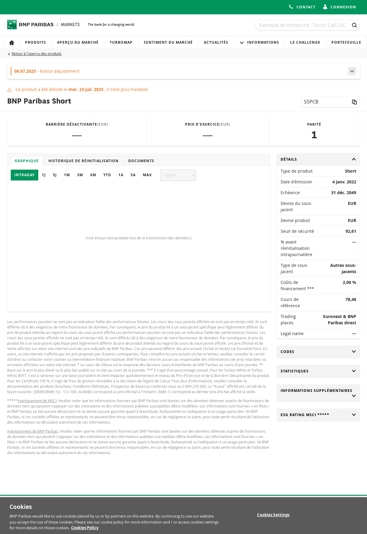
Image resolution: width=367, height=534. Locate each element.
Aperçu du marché (78, 42)
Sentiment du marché (168, 42)
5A (133, 174)
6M (93, 174)
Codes (318, 351)
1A (120, 174)
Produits (35, 42)
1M (67, 174)
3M (80, 174)
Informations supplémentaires (318, 393)
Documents (141, 160)
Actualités (216, 42)
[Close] (357, 517)
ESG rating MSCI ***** (318, 414)
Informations (259, 42)
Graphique (27, 160)
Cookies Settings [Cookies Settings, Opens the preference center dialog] (273, 517)
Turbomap (121, 42)
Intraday (24, 174)
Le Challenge (305, 42)
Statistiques (318, 371)
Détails (318, 159)
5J (55, 174)
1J (44, 174)
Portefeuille (346, 42)
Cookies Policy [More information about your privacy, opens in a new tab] (84, 530)
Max (147, 174)
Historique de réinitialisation (83, 160)
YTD (107, 174)
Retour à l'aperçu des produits (37, 53)
